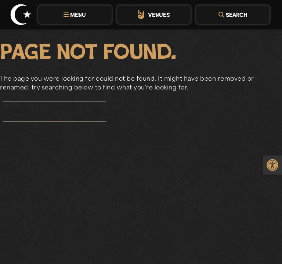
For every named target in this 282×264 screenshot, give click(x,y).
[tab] (75, 15)
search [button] (97, 111)
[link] (272, 165)
